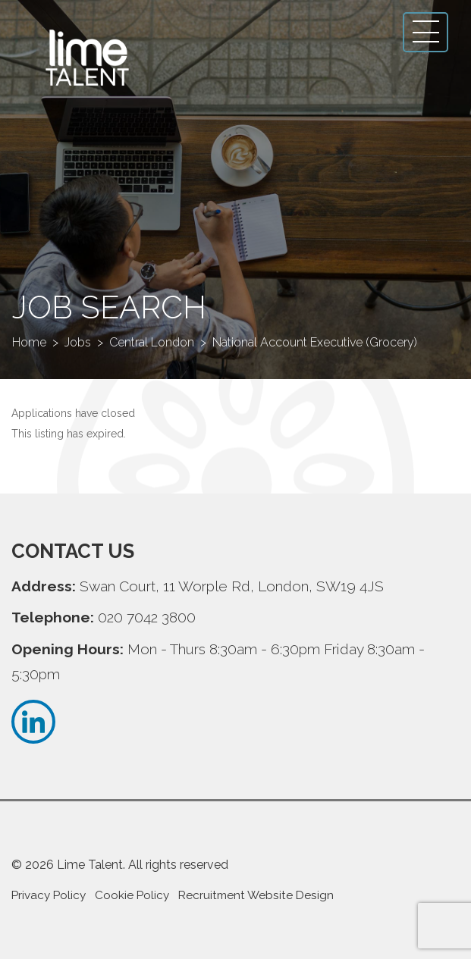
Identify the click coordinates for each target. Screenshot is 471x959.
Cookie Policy (132, 895)
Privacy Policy (48, 895)
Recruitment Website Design (256, 895)
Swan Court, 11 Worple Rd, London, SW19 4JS (232, 586)
